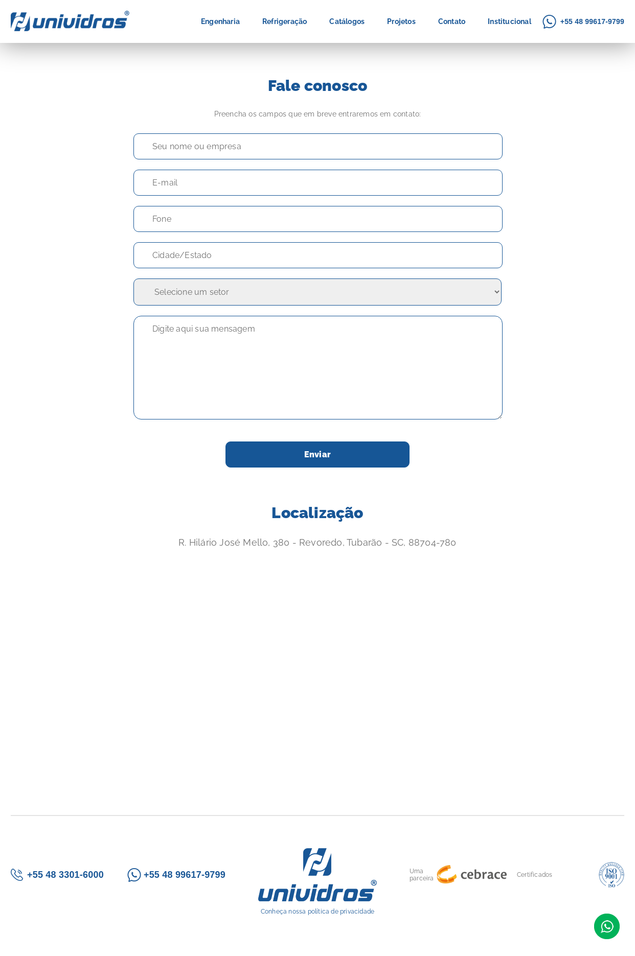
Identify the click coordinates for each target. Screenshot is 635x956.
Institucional (509, 21)
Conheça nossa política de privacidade (317, 911)
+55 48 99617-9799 (592, 21)
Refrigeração (284, 21)
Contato (451, 21)
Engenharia (220, 21)
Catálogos (347, 21)
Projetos (401, 21)
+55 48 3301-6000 (65, 875)
